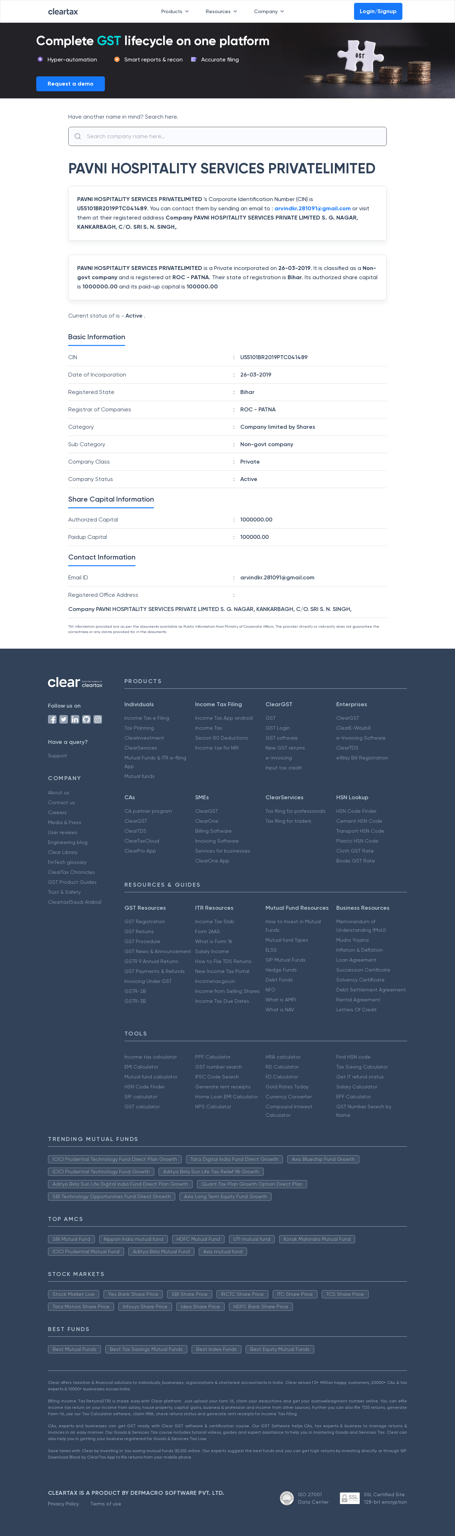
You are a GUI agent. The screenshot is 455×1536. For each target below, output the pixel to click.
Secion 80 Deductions (221, 738)
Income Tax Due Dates (222, 1001)
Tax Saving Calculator (362, 1067)
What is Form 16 (213, 941)
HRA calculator (283, 1057)
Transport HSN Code (360, 831)
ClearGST (347, 718)
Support (57, 755)
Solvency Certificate (360, 980)
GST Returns (139, 931)
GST (270, 718)
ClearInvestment (144, 738)
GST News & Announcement (157, 951)
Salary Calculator (356, 1086)
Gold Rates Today (287, 1086)
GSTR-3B (135, 1001)
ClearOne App (212, 861)
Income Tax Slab (214, 921)
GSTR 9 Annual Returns (151, 961)
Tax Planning (139, 728)
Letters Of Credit (356, 1009)
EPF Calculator (353, 1096)
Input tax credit (284, 767)
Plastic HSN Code (357, 841)
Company (270, 11)
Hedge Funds (281, 970)
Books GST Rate (355, 861)
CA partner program (148, 811)
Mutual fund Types (287, 940)
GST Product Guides (72, 882)
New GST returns (285, 748)
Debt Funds (279, 980)
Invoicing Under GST (148, 981)
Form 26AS (207, 931)
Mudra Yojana (352, 940)
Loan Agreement (356, 960)
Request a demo (70, 83)
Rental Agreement (358, 999)
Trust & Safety (64, 892)
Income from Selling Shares (227, 991)
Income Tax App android (224, 718)
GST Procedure (142, 941)
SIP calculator (140, 1096)
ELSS (271, 950)
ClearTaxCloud (141, 841)
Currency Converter (289, 1096)
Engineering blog (67, 842)
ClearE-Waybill (353, 728)
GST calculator (142, 1106)
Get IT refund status (360, 1077)
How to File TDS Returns (223, 961)
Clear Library (62, 852)
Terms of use (105, 1504)
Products (176, 11)
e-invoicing (279, 758)
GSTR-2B (135, 991)
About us (58, 792)
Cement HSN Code (359, 821)
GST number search (218, 1067)
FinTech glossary (67, 862)
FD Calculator (282, 1077)
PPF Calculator (212, 1057)
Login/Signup (378, 11)
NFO (270, 990)
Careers (57, 812)
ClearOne (206, 821)
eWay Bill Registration (362, 758)
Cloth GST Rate (355, 851)
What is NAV (280, 1009)
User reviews (62, 832)
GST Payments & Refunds (154, 971)
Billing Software (213, 831)
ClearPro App (140, 851)
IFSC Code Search (217, 1077)
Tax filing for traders (288, 821)
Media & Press (64, 822)
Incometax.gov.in (215, 981)
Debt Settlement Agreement (371, 990)
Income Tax (208, 728)
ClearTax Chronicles (71, 872)
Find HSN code (353, 1057)
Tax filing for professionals (296, 811)
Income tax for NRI (217, 748)
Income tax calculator (150, 1057)
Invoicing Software (217, 841)
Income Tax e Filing (146, 718)
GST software (282, 738)
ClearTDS (347, 748)
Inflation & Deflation (359, 950)
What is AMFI (281, 999)
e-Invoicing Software (361, 738)
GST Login (278, 728)
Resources (223, 11)
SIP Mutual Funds (286, 960)
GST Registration (144, 921)
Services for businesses (222, 851)
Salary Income (212, 951)
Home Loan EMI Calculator (226, 1096)
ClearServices (140, 748)
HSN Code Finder (356, 811)
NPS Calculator (213, 1106)
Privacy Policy (63, 1504)
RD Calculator (282, 1067)
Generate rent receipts (223, 1086)
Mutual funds (139, 776)
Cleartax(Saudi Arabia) (75, 902)
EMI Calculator (141, 1067)
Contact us (61, 802)
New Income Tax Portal (222, 971)
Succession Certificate (363, 970)
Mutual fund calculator (150, 1077)
